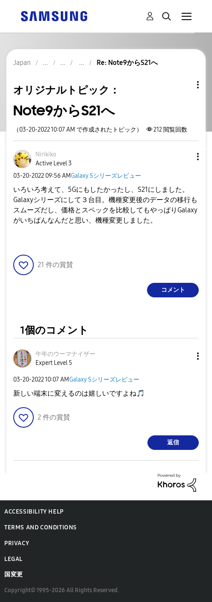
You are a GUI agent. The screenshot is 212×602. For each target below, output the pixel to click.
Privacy (16, 543)
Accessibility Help (34, 511)
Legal (13, 559)
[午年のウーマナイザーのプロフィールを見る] (65, 354)
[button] (183, 156)
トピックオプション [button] (183, 84)
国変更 (13, 574)
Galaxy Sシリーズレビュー (106, 175)
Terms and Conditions (40, 527)
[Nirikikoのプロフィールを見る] (45, 154)
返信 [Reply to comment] (173, 442)
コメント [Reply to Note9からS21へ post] (173, 290)
